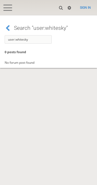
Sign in (85, 8)
